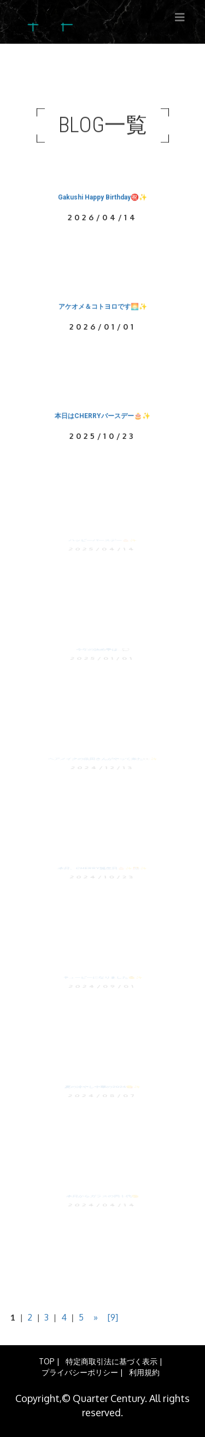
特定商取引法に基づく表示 (111, 1361)
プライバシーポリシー (80, 1372)
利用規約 (144, 1372)
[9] (113, 1317)
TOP (47, 1361)
